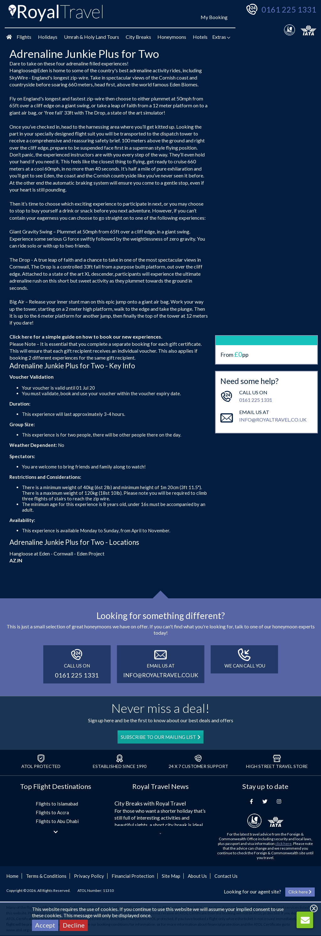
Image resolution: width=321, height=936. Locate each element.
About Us (197, 876)
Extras (221, 37)
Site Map (171, 876)
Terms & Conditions (46, 876)
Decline (74, 925)
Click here (20, 337)
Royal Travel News (160, 786)
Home (12, 876)
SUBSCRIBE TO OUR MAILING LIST (160, 737)
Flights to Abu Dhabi (57, 821)
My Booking (214, 17)
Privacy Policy (89, 876)
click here (283, 843)
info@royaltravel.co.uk (273, 392)
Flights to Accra (52, 812)
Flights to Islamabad (57, 803)
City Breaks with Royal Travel (150, 803)
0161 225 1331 (288, 9)
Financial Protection (133, 876)
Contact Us (226, 876)
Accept (45, 925)
